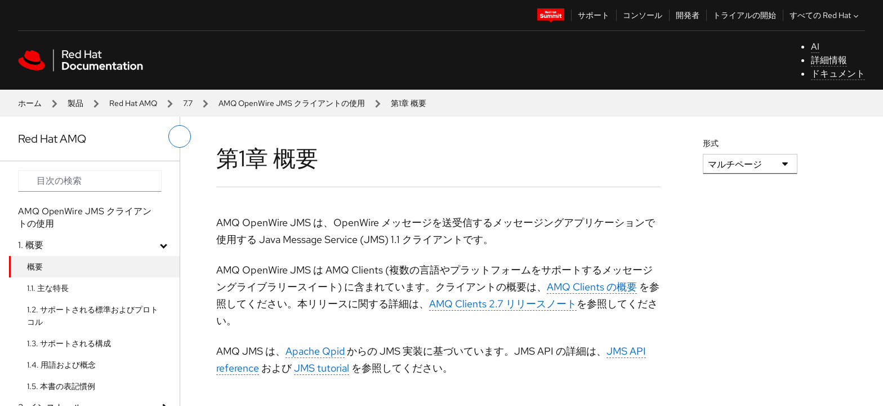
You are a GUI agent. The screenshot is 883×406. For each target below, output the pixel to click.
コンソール (642, 15)
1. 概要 (30, 245)
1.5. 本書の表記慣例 (61, 386)
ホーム (30, 103)
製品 (75, 103)
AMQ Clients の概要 (592, 286)
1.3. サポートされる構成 (69, 343)
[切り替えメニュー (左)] (179, 136)
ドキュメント (838, 74)
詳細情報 (829, 60)
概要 (35, 267)
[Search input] (90, 181)
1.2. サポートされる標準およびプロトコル (92, 315)
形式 (711, 143)
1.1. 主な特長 (48, 288)
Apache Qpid (315, 351)
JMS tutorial (321, 367)
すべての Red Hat (825, 15)
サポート (593, 15)
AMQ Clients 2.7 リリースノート (503, 303)
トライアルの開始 (744, 15)
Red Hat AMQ (133, 103)
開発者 (687, 15)
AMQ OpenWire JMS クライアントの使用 (291, 103)
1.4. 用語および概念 (61, 365)
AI (815, 46)
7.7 (188, 103)
